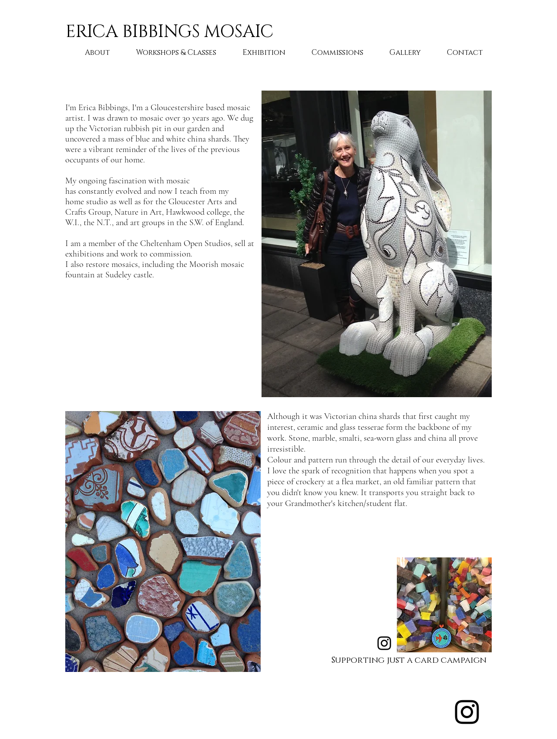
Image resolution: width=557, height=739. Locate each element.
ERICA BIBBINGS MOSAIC (169, 32)
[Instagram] (384, 643)
